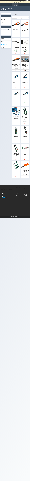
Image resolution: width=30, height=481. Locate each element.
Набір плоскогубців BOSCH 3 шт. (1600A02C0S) (16, 171)
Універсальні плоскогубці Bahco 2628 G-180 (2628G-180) (16, 30)
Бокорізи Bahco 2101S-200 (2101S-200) (25, 171)
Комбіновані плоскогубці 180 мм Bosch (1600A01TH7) (16, 99)
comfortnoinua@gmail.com (4, 44)
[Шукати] (10, 13)
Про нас (27, 8)
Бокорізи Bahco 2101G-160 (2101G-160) (15, 65)
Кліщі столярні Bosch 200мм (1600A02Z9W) (16, 154)
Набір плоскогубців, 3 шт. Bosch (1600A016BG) (25, 65)
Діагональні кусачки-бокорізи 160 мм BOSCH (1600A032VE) (25, 117)
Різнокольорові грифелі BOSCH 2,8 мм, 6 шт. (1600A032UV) (25, 154)
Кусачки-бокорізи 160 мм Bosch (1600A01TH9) (16, 82)
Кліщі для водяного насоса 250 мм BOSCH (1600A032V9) (25, 136)
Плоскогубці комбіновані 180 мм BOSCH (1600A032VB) (16, 136)
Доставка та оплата (3, 19)
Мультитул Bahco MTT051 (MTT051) (25, 47)
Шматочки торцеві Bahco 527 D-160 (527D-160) (25, 30)
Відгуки (2, 22)
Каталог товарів (22, 8)
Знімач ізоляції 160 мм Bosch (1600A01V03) (25, 82)
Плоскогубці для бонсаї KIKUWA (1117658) (16, 47)
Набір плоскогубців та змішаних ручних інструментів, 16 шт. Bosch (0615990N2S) (15, 117)
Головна (17, 8)
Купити (16, 70)
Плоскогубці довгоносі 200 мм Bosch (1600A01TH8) (25, 99)
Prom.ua (18, 216)
